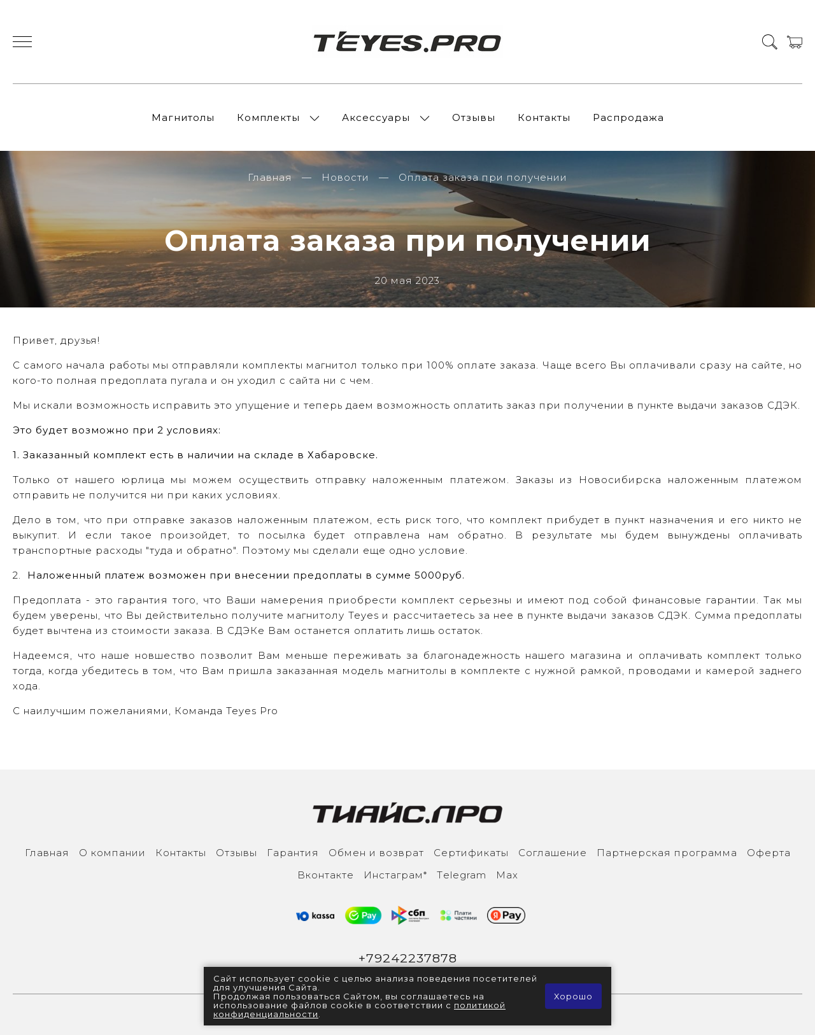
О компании (112, 853)
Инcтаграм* (395, 875)
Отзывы (473, 117)
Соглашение (552, 853)
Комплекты (268, 117)
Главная (270, 177)
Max (507, 875)
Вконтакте (325, 875)
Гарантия (293, 853)
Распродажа (628, 117)
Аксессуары (376, 117)
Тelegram (461, 875)
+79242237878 (407, 958)
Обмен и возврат (376, 853)
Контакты (544, 117)
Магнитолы (183, 117)
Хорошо (573, 996)
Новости (345, 177)
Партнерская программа (667, 853)
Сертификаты (471, 853)
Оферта (769, 853)
